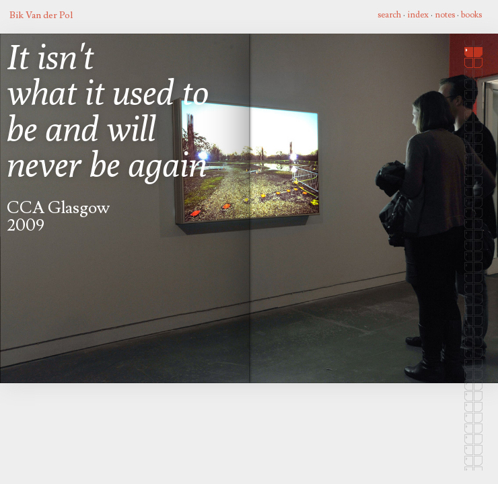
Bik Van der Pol (41, 15)
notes (445, 14)
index (418, 14)
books (471, 14)
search (389, 14)
